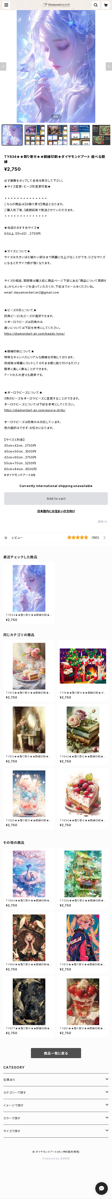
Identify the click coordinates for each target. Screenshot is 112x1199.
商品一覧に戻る (56, 1053)
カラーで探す (12, 1118)
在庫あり (9, 1079)
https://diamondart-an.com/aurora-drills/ (34, 410)
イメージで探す (13, 1105)
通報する (103, 521)
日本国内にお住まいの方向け (56, 511)
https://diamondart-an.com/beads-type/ (34, 333)
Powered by (56, 1158)
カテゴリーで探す (14, 1092)
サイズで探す (12, 1131)
